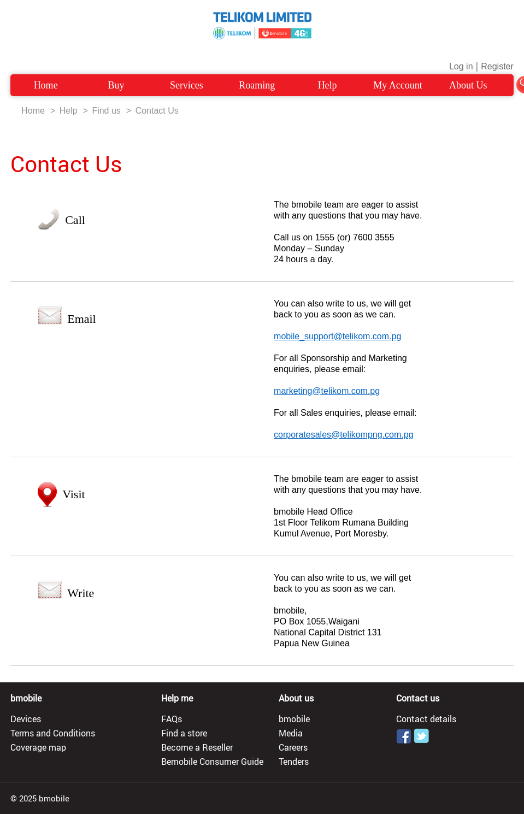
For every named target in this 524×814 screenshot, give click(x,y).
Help (327, 85)
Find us (106, 110)
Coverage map (38, 747)
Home (46, 85)
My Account (397, 85)
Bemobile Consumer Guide (212, 762)
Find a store (184, 733)
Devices (25, 719)
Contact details (426, 719)
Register (497, 66)
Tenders (294, 762)
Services (186, 85)
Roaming (257, 85)
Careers (293, 747)
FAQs (171, 719)
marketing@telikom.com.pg (327, 391)
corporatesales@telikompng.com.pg (343, 434)
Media (291, 733)
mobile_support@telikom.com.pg (337, 336)
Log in (461, 66)
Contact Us (157, 110)
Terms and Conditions (52, 733)
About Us (468, 85)
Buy (116, 85)
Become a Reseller (197, 747)
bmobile (294, 719)
